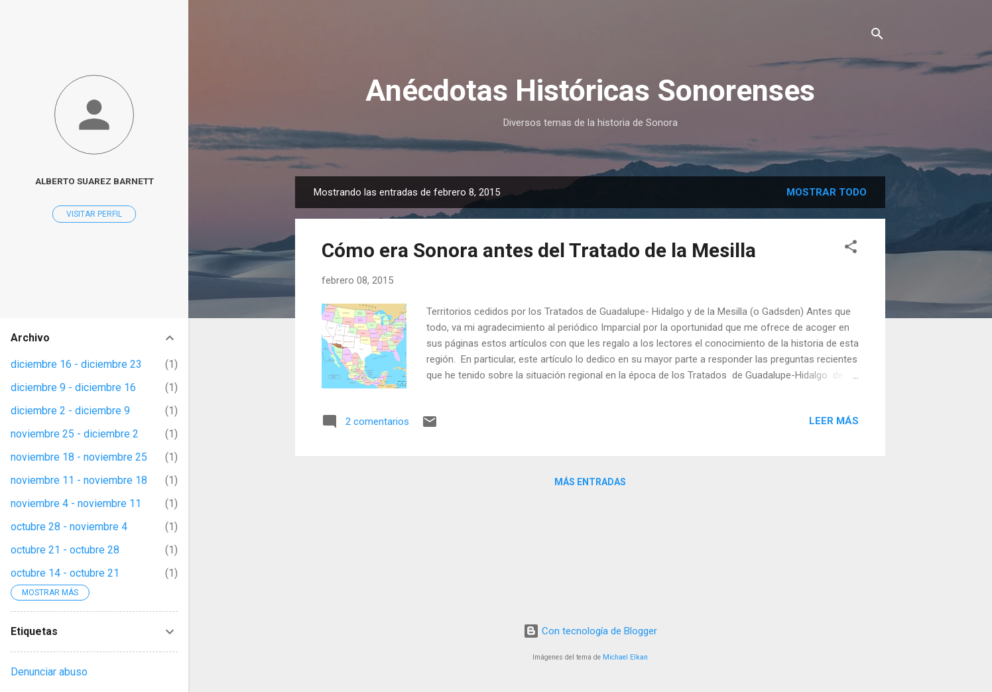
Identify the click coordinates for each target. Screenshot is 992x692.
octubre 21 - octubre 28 (65, 550)
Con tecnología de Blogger (590, 631)
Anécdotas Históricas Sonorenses (590, 90)
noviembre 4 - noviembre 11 (76, 503)
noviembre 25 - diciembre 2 (75, 434)
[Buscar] (877, 36)
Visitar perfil (94, 214)
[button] (851, 249)
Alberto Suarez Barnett (94, 181)
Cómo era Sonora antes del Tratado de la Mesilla (539, 250)
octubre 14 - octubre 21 (65, 573)
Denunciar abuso (49, 671)
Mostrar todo (826, 192)
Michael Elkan (625, 657)
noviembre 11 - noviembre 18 (79, 480)
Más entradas (590, 482)
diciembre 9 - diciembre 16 (73, 387)
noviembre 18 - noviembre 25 (79, 457)
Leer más (834, 421)
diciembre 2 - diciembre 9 (70, 410)
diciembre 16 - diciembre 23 (76, 364)
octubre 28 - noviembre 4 (69, 526)
